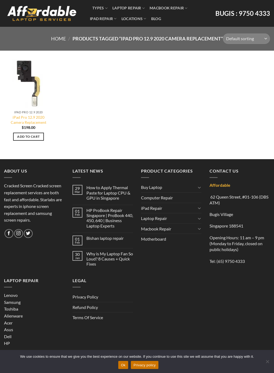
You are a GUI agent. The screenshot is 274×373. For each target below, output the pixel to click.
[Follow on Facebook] (9, 233)
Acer (8, 322)
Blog (156, 18)
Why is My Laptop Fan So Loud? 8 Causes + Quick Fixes (109, 258)
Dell (8, 336)
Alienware (13, 315)
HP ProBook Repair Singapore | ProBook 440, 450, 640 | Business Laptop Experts (109, 218)
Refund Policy (85, 307)
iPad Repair (103, 18)
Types (100, 8)
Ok (123, 365)
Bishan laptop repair (105, 238)
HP (7, 343)
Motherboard (153, 238)
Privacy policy (145, 365)
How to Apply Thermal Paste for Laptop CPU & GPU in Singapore (108, 192)
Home (58, 39)
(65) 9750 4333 (230, 261)
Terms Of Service (88, 317)
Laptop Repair (128, 8)
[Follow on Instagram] (18, 233)
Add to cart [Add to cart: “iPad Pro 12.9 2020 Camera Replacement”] (28, 136)
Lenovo (11, 295)
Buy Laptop (151, 187)
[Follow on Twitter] (28, 233)
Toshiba (11, 308)
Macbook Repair (169, 8)
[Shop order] (246, 38)
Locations (133, 18)
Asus (8, 329)
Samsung (12, 302)
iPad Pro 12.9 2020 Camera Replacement (28, 120)
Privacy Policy (85, 296)
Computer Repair (157, 197)
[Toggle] (199, 187)
